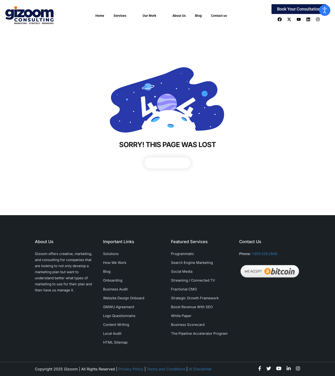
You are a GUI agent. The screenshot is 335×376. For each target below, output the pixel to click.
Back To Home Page (167, 163)
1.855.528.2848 (264, 254)
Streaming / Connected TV (193, 280)
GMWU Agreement (118, 307)
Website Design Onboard (123, 298)
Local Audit (112, 333)
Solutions (111, 254)
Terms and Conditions (166, 369)
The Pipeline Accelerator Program (199, 333)
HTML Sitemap (115, 342)
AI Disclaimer (200, 369)
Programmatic (182, 254)
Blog (198, 15)
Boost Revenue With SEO (192, 307)
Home (99, 15)
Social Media (181, 271)
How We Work (114, 262)
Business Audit (115, 289)
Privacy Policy (130, 369)
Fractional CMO (184, 289)
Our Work (153, 15)
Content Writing (116, 324)
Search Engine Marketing (192, 262)
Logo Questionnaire (119, 316)
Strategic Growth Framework (195, 298)
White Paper (181, 316)
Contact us (219, 15)
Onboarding (112, 280)
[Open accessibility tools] (324, 10)
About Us (179, 15)
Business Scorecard (187, 324)
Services (123, 15)
